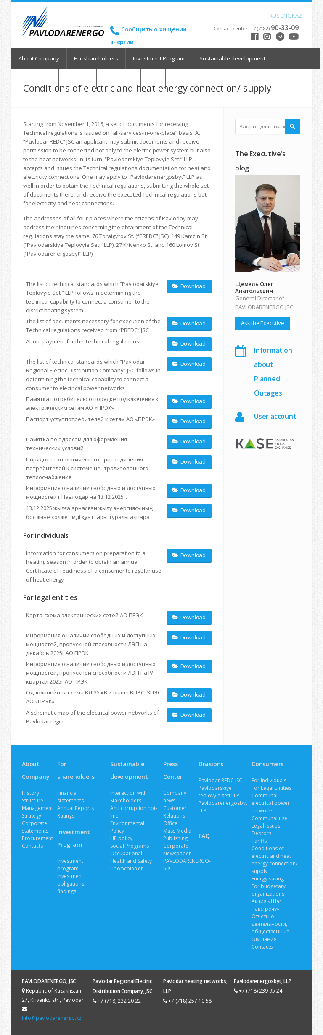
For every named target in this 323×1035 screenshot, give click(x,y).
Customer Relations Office (175, 815)
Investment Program (159, 58)
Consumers (267, 764)
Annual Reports (75, 808)
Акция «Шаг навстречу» (266, 905)
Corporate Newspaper (177, 849)
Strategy (31, 815)
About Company (39, 58)
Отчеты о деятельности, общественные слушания (270, 928)
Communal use (269, 818)
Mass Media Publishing (177, 834)
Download (189, 286)
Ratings (65, 815)
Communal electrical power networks (271, 803)
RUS (272, 15)
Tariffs (259, 840)
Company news (174, 796)
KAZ (295, 15)
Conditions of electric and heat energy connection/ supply (274, 860)
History (30, 793)
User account (275, 416)
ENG (284, 15)
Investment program (70, 864)
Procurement (37, 838)
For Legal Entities (271, 787)
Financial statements (70, 796)
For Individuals (269, 780)
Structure (32, 800)
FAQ (204, 836)
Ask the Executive (262, 323)
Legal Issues (266, 825)
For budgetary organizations (269, 890)
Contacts (32, 845)
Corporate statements (35, 827)
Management (37, 808)
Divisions (211, 764)
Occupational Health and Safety (131, 857)
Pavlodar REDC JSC (220, 780)
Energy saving (268, 878)
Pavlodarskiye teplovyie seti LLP (219, 791)
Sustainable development (232, 58)
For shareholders (96, 58)
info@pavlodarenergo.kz (51, 1018)
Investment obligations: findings (71, 884)
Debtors (261, 833)
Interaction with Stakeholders (128, 796)
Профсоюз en (127, 868)
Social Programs (129, 845)
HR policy (121, 838)
